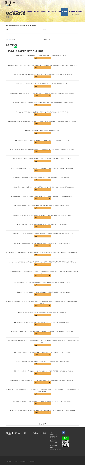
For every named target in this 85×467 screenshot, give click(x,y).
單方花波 (35, 433)
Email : (45, 29)
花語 (25, 433)
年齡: (44, 39)
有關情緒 (44, 433)
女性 (14, 39)
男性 (11, 39)
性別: (7, 39)
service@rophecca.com (55, 449)
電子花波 (17, 433)
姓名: (7, 29)
